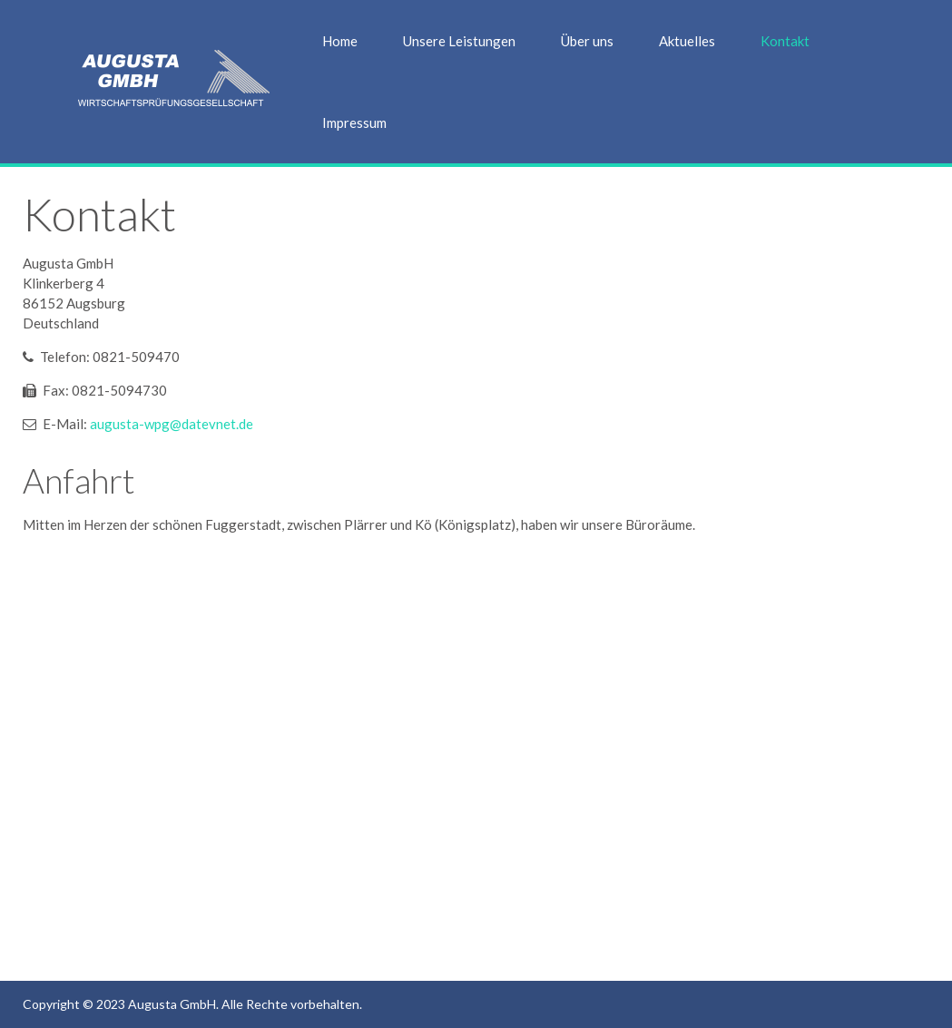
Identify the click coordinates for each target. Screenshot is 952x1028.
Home (340, 41)
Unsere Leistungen (459, 41)
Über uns (587, 41)
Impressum (354, 122)
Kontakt (785, 41)
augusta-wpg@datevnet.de (171, 424)
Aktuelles (687, 41)
